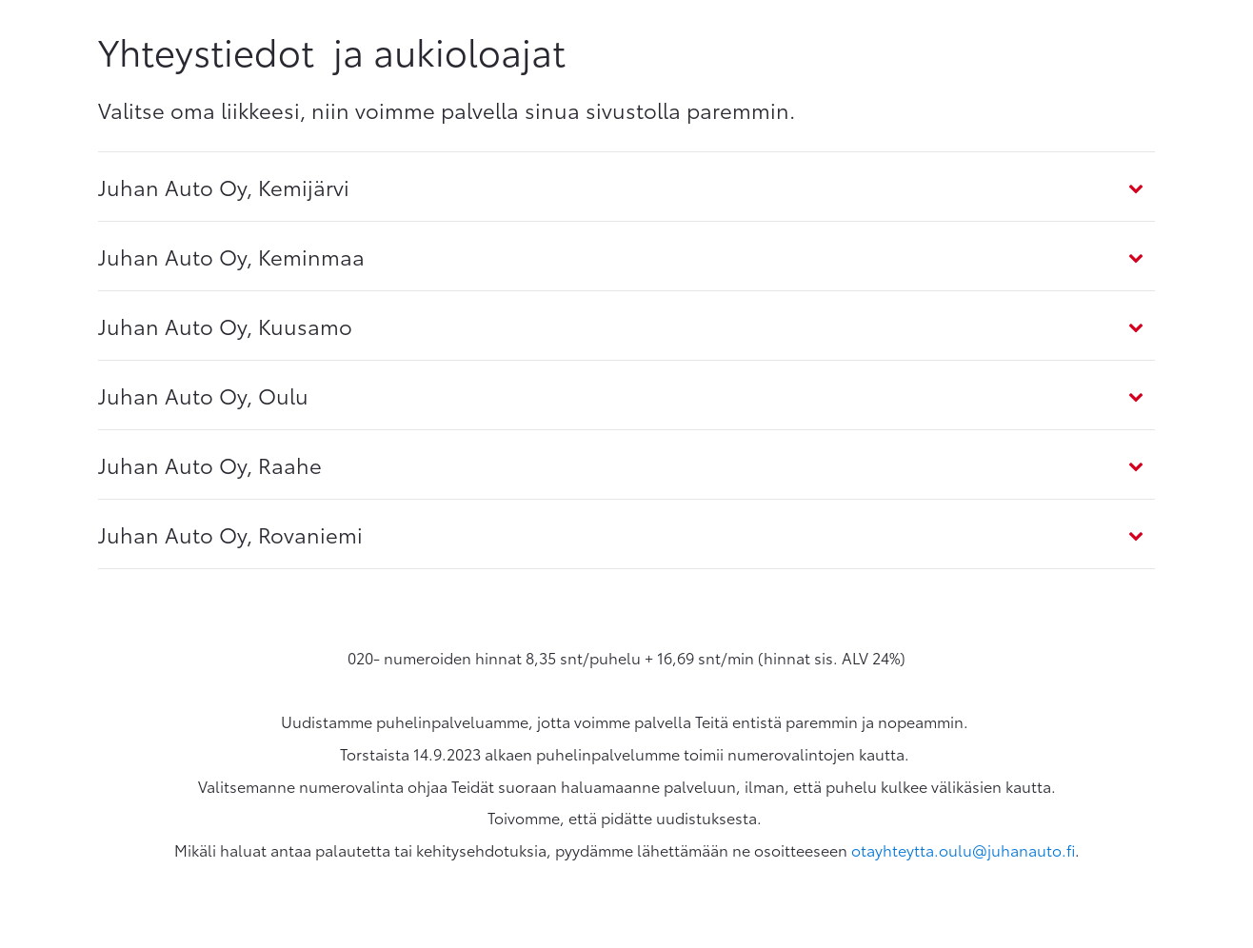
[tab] (626, 186)
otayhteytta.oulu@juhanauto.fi (963, 849)
